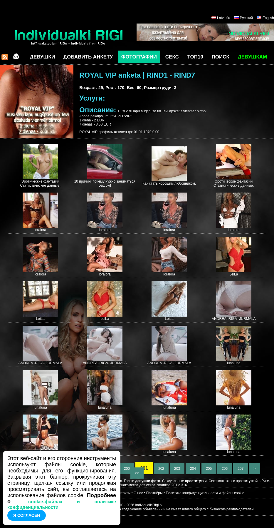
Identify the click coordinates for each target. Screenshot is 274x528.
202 (161, 469)
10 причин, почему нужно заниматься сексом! (104, 183)
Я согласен (26, 515)
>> (137, 473)
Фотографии (139, 57)
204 (193, 469)
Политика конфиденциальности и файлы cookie (205, 493)
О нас (138, 493)
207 (241, 469)
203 (177, 469)
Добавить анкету (88, 57)
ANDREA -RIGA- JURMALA (233, 319)
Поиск (220, 57)
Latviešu (223, 18)
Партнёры (154, 493)
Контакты (122, 493)
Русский (246, 18)
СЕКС (172, 57)
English (268, 18)
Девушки (42, 57)
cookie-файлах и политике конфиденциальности (61, 504)
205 (209, 469)
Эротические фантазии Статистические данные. (40, 183)
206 (225, 469)
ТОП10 (195, 57)
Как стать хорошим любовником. (169, 183)
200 (127, 469)
